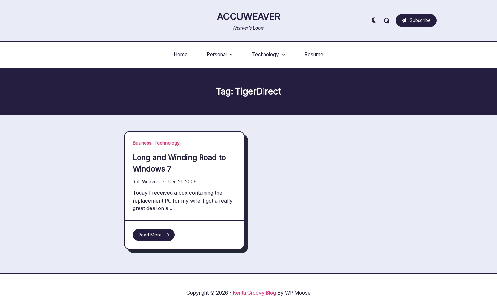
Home (181, 54)
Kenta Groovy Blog (254, 293)
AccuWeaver (248, 16)
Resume (313, 54)
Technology (268, 54)
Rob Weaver (145, 181)
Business (142, 143)
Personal (220, 54)
